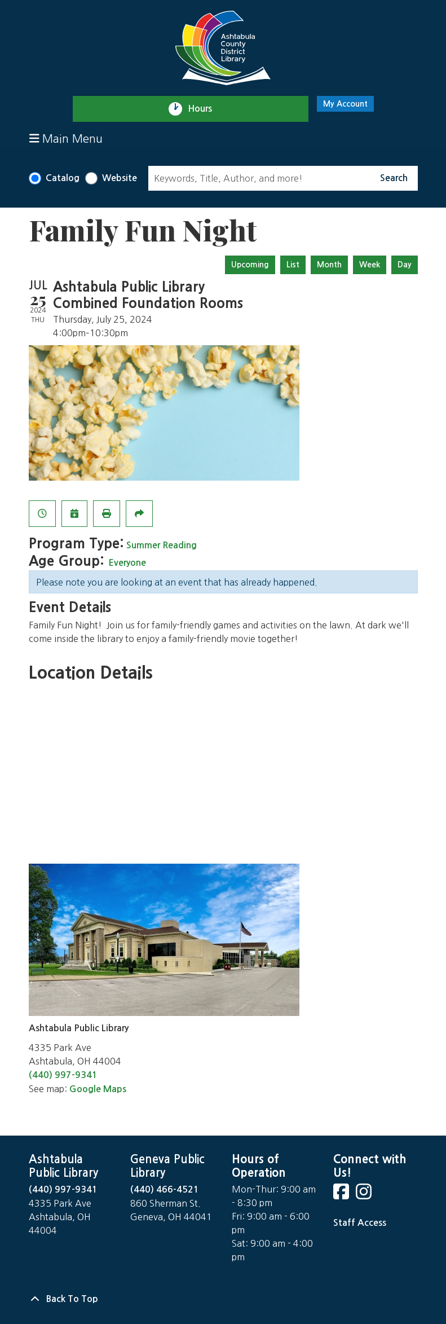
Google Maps (97, 1089)
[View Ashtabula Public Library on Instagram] (365, 1195)
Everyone (127, 562)
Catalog (63, 178)
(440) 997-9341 (63, 1075)
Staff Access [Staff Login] (359, 1223)
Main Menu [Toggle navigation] (66, 138)
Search (394, 178)
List (292, 265)
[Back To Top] (223, 1299)
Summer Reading (161, 545)
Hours (205, 109)
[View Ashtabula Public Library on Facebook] (342, 1195)
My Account (345, 104)
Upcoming (250, 265)
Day (405, 265)
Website (119, 178)
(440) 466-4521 (164, 1189)
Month (329, 265)
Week (369, 265)
